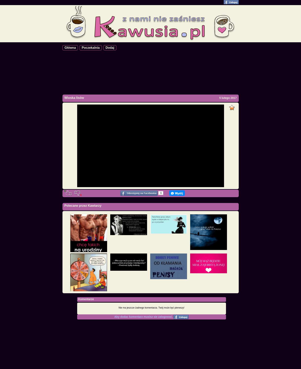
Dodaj (110, 47)
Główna (70, 47)
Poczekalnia (91, 47)
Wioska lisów (74, 97)
